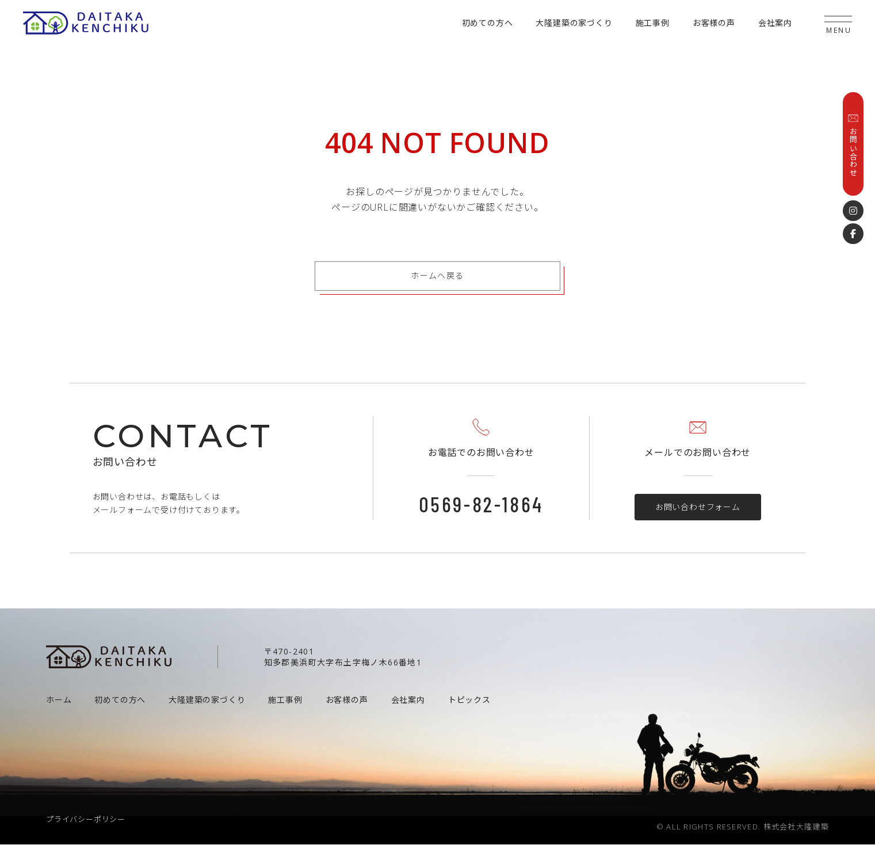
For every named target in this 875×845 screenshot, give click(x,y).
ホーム (58, 700)
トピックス (469, 700)
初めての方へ (487, 22)
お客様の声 (714, 22)
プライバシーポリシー (85, 820)
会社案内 (775, 22)
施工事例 (653, 22)
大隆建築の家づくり (574, 22)
